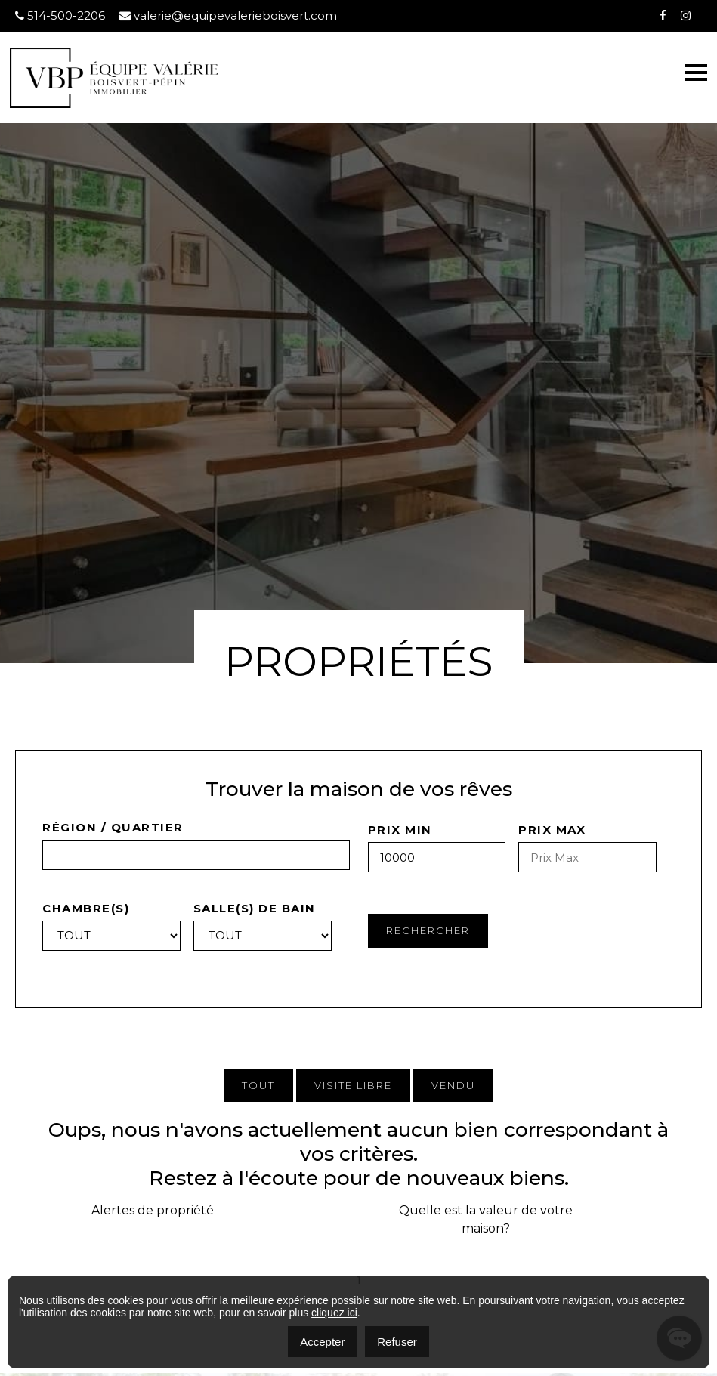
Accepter (322, 1341)
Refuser (397, 1341)
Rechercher (428, 930)
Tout (258, 1085)
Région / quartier (113, 827)
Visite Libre (353, 1085)
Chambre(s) (85, 908)
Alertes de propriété (152, 1210)
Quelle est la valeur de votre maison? (486, 1219)
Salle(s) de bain (254, 908)
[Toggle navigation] (696, 72)
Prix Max (552, 829)
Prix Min (400, 829)
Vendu (453, 1085)
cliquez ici (334, 1313)
